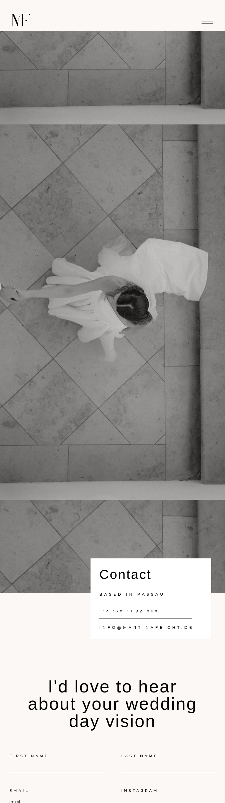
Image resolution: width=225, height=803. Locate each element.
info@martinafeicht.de (146, 627)
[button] (207, 20)
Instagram (139, 790)
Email (19, 790)
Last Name (139, 756)
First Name (29, 756)
